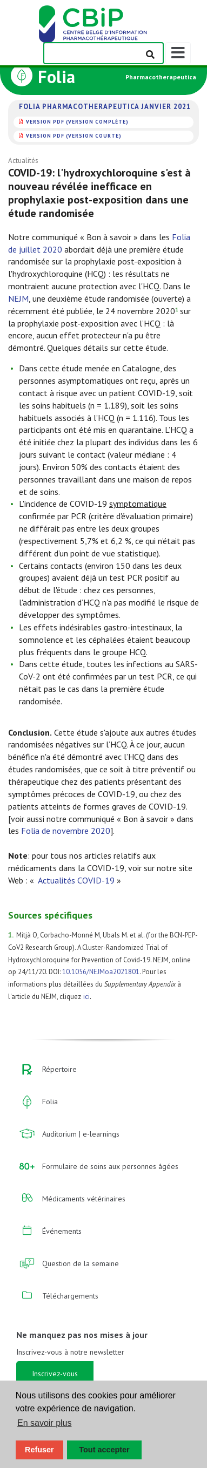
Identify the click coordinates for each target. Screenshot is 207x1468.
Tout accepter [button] (104, 1449)
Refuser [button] (39, 1449)
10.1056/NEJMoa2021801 (100, 971)
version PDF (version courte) (74, 135)
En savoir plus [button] (44, 1423)
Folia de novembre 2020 (65, 830)
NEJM (18, 298)
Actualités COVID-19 (76, 880)
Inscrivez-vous (55, 1373)
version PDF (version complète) (77, 121)
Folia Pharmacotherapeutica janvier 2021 (105, 107)
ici (86, 996)
